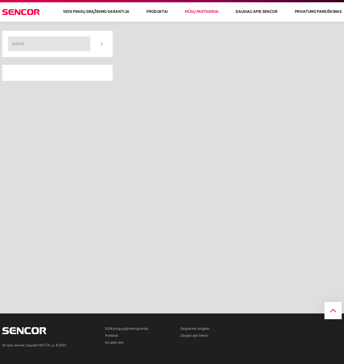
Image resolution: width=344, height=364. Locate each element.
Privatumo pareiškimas (318, 12)
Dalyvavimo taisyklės (195, 328)
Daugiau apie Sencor (256, 12)
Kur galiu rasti (114, 342)
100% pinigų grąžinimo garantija (96, 12)
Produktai (157, 12)
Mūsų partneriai (201, 12)
